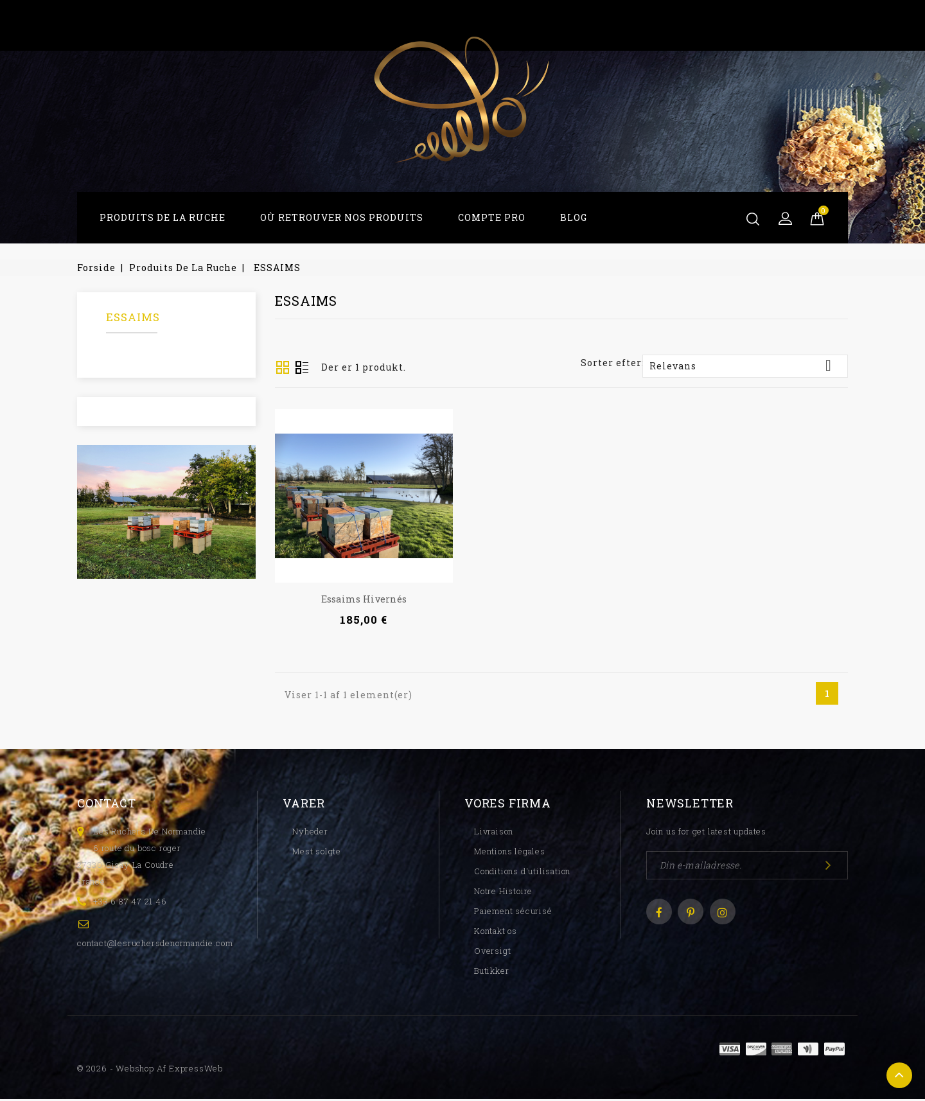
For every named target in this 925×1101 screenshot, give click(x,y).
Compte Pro (491, 217)
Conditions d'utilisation (522, 873)
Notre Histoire (503, 893)
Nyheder (310, 833)
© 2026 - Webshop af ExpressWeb (150, 1070)
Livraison (493, 833)
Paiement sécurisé (513, 913)
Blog (573, 217)
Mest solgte (316, 853)
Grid (282, 367)
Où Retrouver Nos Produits (341, 217)
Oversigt (301, 368)
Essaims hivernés (364, 599)
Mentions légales (509, 853)
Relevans (745, 365)
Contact (106, 805)
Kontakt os (495, 932)
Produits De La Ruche (162, 217)
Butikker (491, 972)
